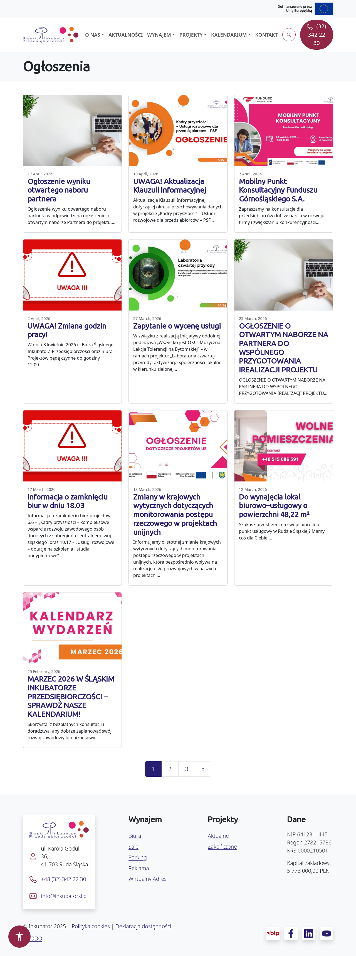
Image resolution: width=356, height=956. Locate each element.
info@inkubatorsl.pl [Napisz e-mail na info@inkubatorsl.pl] (64, 896)
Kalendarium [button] (229, 34)
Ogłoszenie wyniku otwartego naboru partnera (59, 190)
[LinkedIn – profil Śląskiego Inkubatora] (308, 933)
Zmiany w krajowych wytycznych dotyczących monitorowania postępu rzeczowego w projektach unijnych (175, 514)
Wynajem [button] (159, 34)
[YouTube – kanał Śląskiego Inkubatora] (326, 933)
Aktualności (125, 34)
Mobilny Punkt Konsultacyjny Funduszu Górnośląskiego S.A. (278, 190)
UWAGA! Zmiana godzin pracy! (67, 330)
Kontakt (266, 34)
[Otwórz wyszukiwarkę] (289, 34)
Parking (137, 857)
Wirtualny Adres (147, 878)
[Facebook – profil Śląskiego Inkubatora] (291, 933)
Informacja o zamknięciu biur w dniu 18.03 (68, 501)
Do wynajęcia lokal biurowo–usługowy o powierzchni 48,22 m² (274, 505)
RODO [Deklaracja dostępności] (34, 938)
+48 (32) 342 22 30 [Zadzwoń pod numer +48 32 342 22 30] (63, 879)
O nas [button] (92, 34)
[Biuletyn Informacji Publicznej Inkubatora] (273, 933)
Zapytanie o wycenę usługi (177, 326)
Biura (134, 835)
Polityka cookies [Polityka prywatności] (91, 926)
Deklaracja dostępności (143, 926)
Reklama (138, 868)
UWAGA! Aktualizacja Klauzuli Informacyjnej (169, 185)
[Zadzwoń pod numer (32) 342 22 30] (316, 35)
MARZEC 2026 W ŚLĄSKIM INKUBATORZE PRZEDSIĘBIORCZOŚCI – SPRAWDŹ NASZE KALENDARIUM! (71, 696)
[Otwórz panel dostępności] (19, 936)
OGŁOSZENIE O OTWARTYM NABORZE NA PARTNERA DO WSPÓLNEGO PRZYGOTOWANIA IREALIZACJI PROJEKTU (283, 348)
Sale (133, 846)
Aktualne (218, 835)
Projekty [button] (190, 34)
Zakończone (222, 846)
